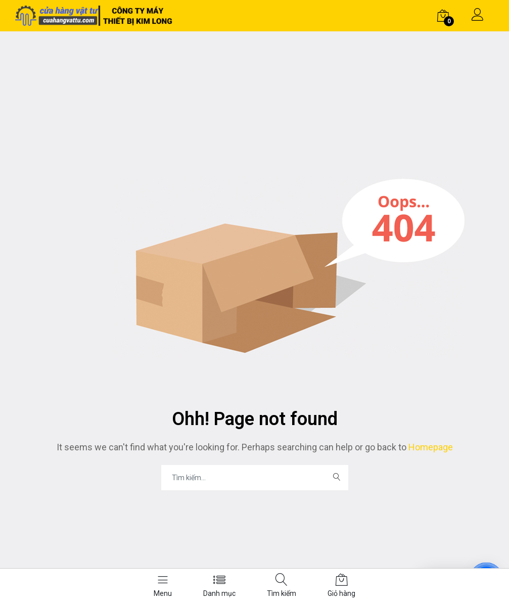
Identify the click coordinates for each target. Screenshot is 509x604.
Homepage (429, 447)
